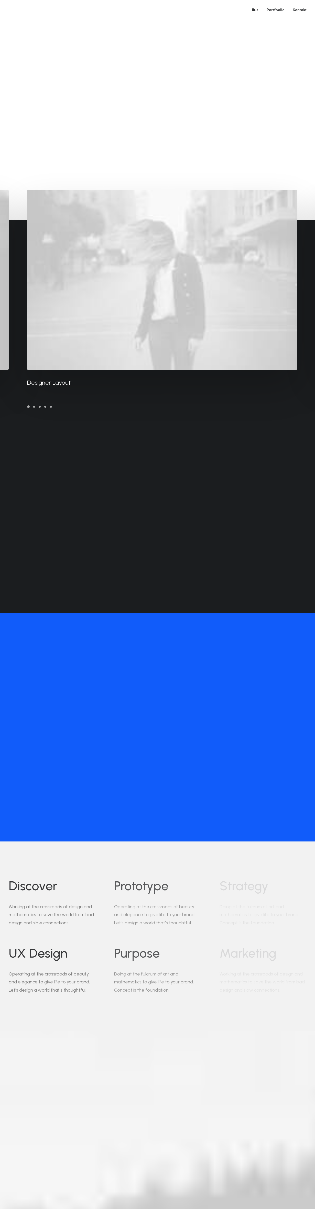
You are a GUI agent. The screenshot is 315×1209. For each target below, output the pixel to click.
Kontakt (300, 10)
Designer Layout (62, 382)
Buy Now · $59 (250, 1113)
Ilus (255, 10)
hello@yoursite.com (65, 1166)
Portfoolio (276, 10)
